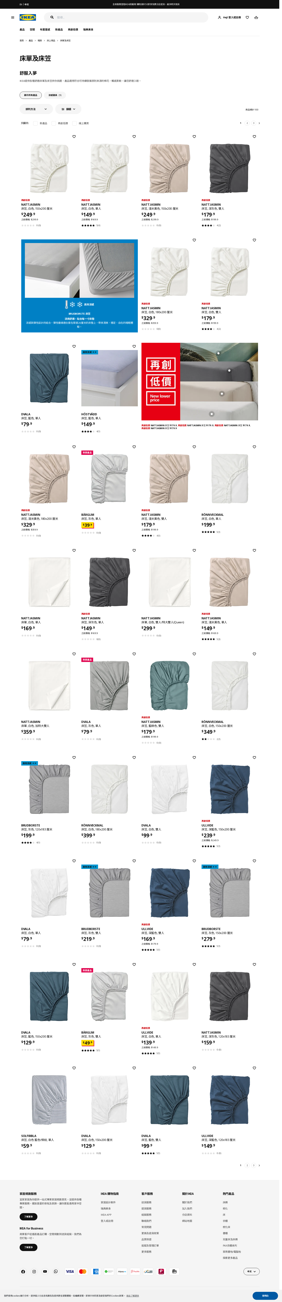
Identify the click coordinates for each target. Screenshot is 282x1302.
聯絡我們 (146, 1221)
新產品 (59, 29)
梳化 (225, 1208)
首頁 (22, 40)
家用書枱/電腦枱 (232, 1251)
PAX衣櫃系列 (230, 1245)
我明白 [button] (265, 1295)
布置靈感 (45, 29)
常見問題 (146, 1227)
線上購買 (84, 123)
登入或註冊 (107, 1221)
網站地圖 (187, 1221)
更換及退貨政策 (150, 1233)
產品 (31, 40)
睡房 (40, 40)
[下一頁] (259, 123)
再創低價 (73, 29)
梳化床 (226, 1227)
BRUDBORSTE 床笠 (79, 313)
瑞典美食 (88, 29)
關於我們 (187, 1202)
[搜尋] (132, 17)
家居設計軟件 (108, 1202)
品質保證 (146, 1239)
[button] (36, 109)
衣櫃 (225, 1221)
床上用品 (51, 40)
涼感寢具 (54, 95)
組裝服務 (146, 1214)
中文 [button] (249, 1271)
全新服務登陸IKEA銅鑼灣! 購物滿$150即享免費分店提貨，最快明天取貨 (146, 4)
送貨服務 (146, 1202)
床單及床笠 (65, 40)
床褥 (225, 1202)
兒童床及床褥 (230, 1239)
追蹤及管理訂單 (150, 1245)
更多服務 (146, 1251)
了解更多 (28, 1216)
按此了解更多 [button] (132, 1295)
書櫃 (225, 1233)
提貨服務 (146, 1208)
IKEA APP (106, 1214)
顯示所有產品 (30, 95)
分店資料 (187, 1214)
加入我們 (187, 1208)
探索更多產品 (230, 1258)
